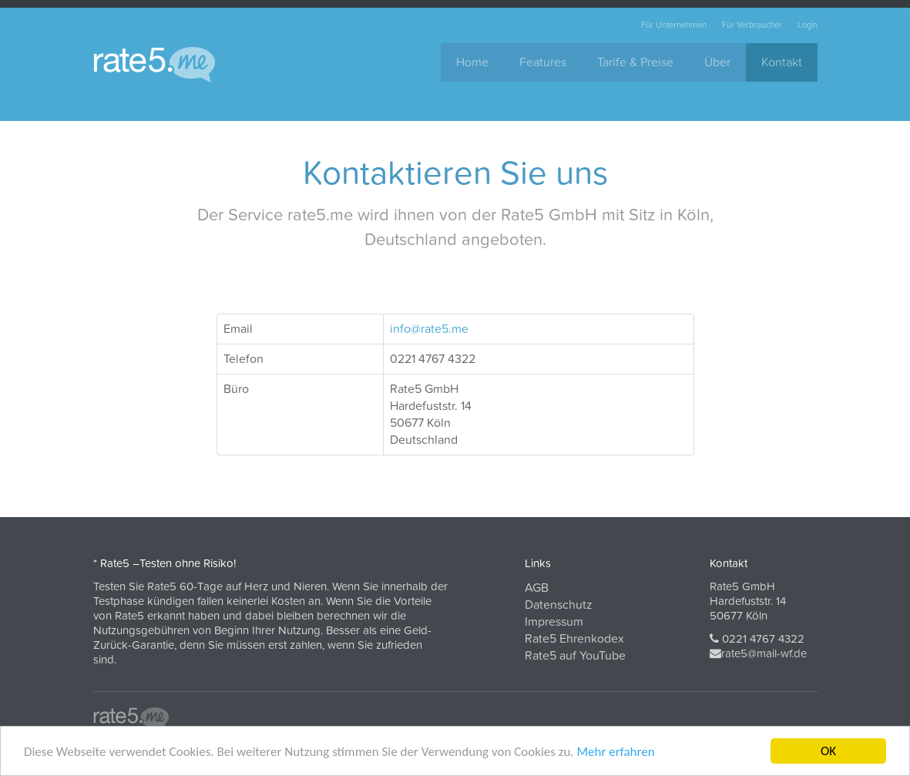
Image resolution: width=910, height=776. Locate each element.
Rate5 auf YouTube (575, 655)
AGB (537, 588)
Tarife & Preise (635, 62)
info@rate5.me (429, 329)
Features (542, 62)
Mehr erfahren (615, 752)
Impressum (554, 622)
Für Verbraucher (752, 25)
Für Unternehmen (674, 25)
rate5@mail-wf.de (764, 653)
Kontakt (781, 62)
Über (717, 62)
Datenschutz (559, 605)
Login (808, 25)
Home (472, 62)
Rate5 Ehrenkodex (574, 639)
